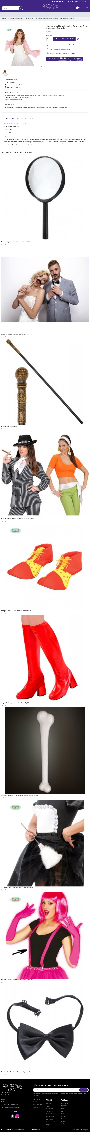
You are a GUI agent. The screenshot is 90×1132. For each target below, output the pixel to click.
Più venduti (36, 1107)
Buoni (63, 1119)
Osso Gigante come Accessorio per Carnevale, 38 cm (19, 795)
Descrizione (9, 119)
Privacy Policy (50, 1116)
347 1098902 (17, 87)
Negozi (48, 1125)
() (59, 1)
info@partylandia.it (16, 85)
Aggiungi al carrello (64, 39)
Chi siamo (49, 1111)
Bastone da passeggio (9, 426)
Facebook (13, 1116)
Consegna (49, 1103)
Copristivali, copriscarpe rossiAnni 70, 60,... (15, 703)
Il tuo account (64, 1100)
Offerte (35, 1102)
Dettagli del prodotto (24, 119)
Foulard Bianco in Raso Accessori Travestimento (17, 518)
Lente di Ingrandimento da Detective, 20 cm (16, 242)
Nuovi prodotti (37, 1105)
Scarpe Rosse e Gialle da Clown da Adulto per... (17, 611)
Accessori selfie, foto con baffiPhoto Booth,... (16, 334)
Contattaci (49, 1119)
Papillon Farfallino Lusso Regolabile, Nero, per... (16, 1072)
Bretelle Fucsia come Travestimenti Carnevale (17, 980)
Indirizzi (63, 1116)
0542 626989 (11, 82)
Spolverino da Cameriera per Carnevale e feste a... (18, 887)
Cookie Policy (50, 1114)
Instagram (17, 1116)
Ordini (63, 1108)
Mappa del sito (51, 1122)
